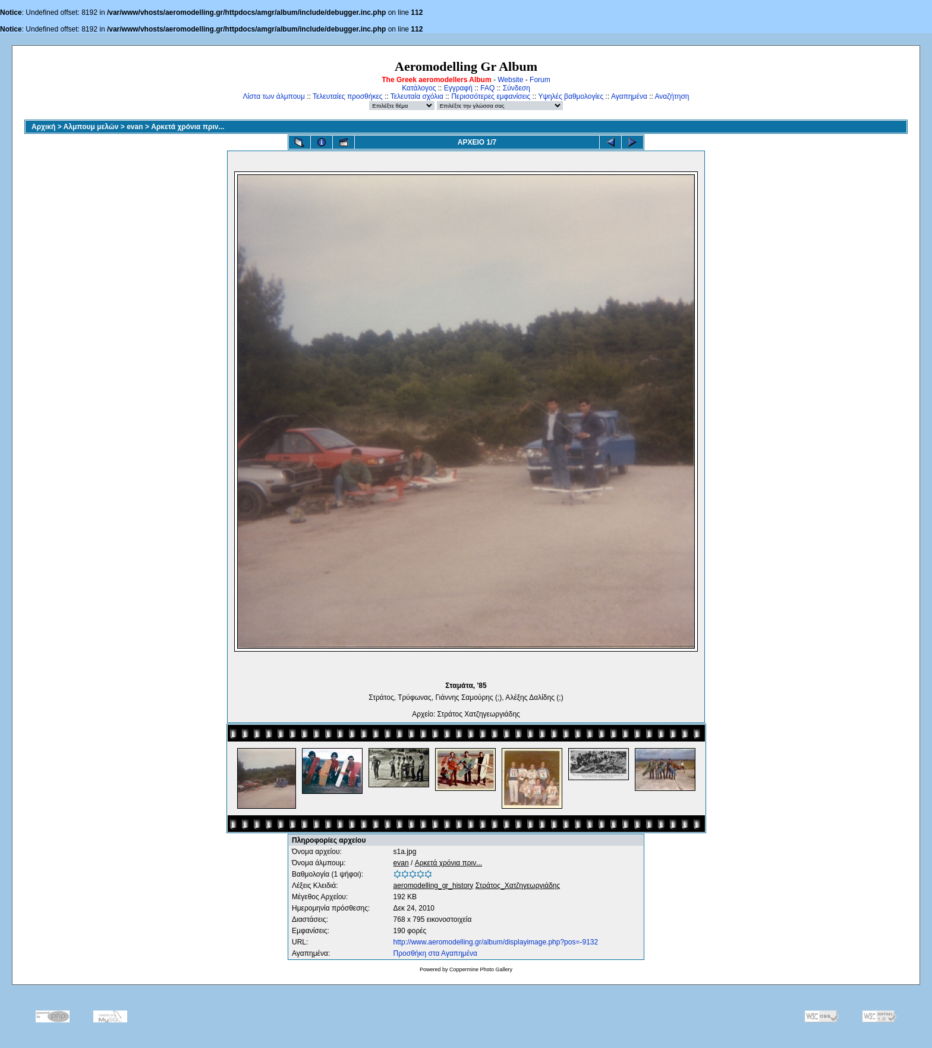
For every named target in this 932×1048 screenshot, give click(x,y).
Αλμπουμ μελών (91, 127)
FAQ (487, 88)
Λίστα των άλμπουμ (274, 96)
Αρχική (43, 127)
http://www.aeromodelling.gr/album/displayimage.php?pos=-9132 (496, 942)
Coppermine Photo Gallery (480, 969)
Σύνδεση (516, 88)
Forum (540, 80)
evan (135, 127)
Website (510, 80)
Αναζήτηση (672, 96)
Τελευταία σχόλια (417, 96)
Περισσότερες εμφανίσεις (490, 96)
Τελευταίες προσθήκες (348, 96)
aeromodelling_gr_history (433, 885)
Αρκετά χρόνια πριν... (187, 127)
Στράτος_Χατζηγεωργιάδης (518, 885)
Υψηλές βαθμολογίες (570, 96)
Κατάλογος (419, 88)
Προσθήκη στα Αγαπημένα (435, 953)
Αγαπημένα (629, 96)
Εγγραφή (458, 88)
